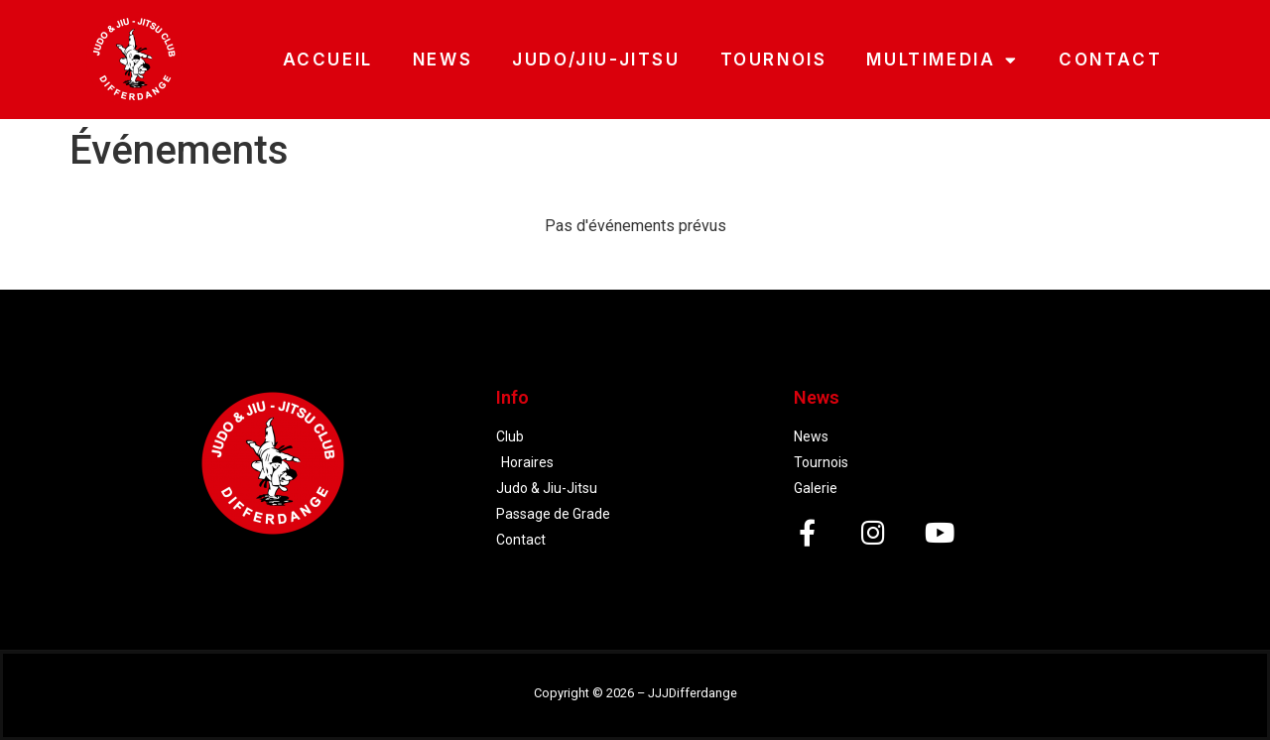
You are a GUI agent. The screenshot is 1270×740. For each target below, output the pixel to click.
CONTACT (1110, 59)
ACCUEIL (328, 59)
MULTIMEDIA (942, 60)
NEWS (442, 59)
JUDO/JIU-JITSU (596, 59)
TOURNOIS (773, 59)
